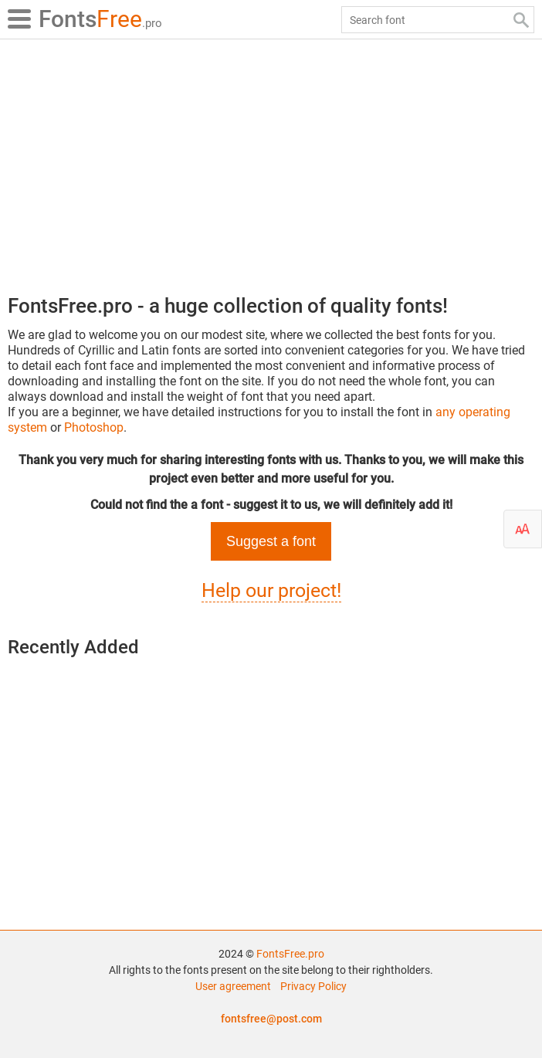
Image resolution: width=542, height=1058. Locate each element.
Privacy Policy (313, 986)
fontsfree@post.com (271, 1018)
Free (100, 18)
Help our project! (271, 590)
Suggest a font (271, 541)
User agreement (233, 986)
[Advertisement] (271, 162)
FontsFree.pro (290, 954)
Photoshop (94, 427)
